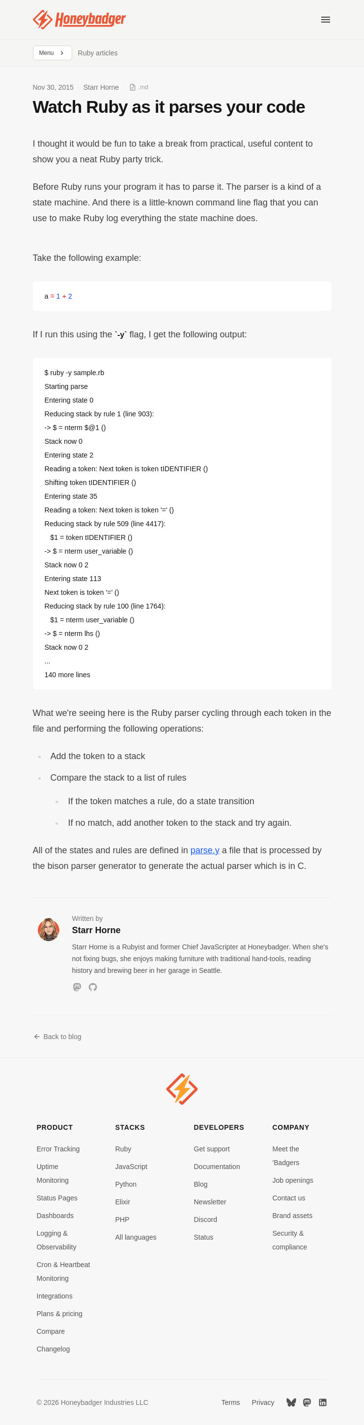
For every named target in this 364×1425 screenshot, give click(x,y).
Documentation (217, 1167)
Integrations (55, 1296)
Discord (205, 1219)
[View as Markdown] (138, 87)
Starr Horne (101, 87)
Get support (212, 1149)
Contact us (289, 1198)
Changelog (53, 1349)
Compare (51, 1331)
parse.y (205, 850)
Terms (230, 1402)
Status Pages (57, 1198)
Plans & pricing (60, 1314)
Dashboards (55, 1216)
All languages (136, 1237)
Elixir (122, 1202)
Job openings (293, 1180)
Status (204, 1237)
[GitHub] (93, 987)
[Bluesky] (291, 1402)
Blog (201, 1184)
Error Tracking (58, 1149)
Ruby (123, 1149)
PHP (122, 1219)
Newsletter (210, 1202)
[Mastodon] (77, 987)
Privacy (263, 1402)
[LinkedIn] (323, 1402)
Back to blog (57, 1037)
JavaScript (131, 1167)
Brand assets (293, 1216)
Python (126, 1184)
